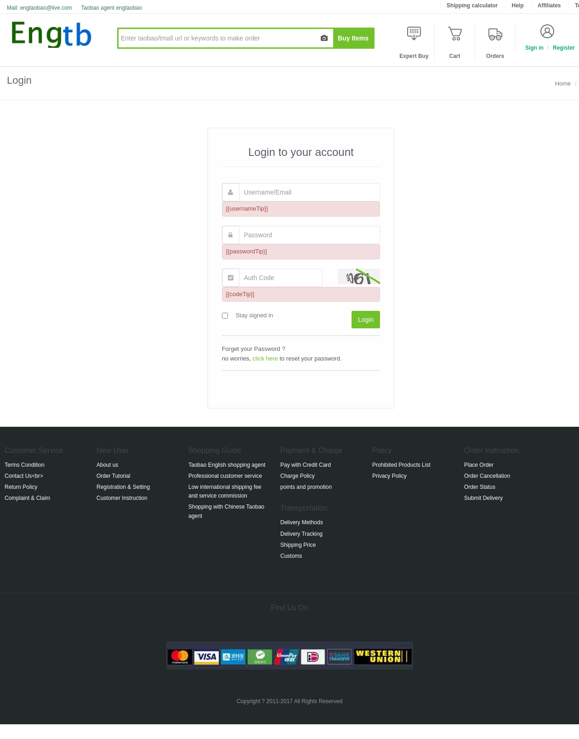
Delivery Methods (301, 522)
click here (265, 358)
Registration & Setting (123, 487)
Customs (291, 556)
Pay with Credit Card (305, 465)
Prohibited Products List (401, 465)
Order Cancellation (487, 476)
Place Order (479, 465)
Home (563, 83)
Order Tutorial (113, 476)
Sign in (534, 48)
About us (107, 465)
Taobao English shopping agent (226, 465)
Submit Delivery (483, 498)
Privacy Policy (389, 476)
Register (564, 48)
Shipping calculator (472, 5)
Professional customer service (225, 476)
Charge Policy (297, 476)
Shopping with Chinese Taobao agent (226, 511)
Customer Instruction (122, 498)
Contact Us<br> (24, 476)
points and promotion (306, 487)
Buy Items (353, 38)
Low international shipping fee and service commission (224, 491)
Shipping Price (298, 545)
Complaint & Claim (27, 498)
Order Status (479, 487)
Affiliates (549, 5)
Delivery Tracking (301, 534)
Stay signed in (252, 315)
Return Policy (21, 487)
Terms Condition (25, 465)
